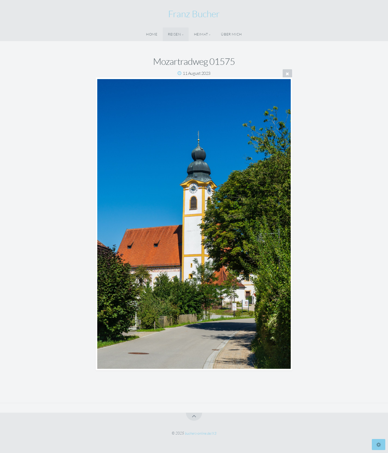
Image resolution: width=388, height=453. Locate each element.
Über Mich (231, 34)
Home (152, 34)
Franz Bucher (194, 13)
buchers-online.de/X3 (200, 433)
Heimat (201, 34)
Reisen (174, 34)
